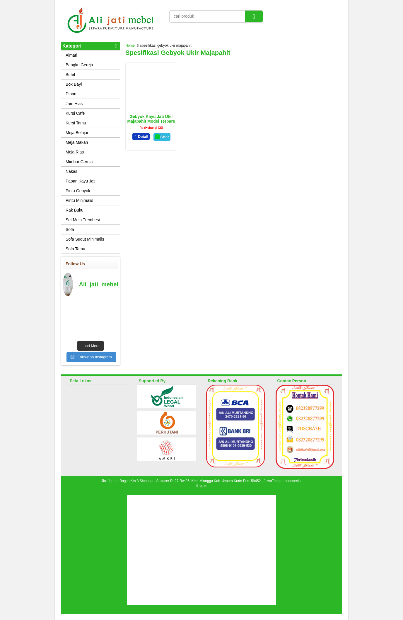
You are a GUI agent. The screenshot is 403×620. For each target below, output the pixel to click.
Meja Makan (77, 142)
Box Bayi (74, 84)
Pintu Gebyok (78, 190)
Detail (141, 136)
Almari (71, 55)
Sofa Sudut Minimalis (85, 239)
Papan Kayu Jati (80, 181)
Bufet (70, 74)
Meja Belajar (77, 132)
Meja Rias (75, 152)
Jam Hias (74, 103)
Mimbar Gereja (79, 161)
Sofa (70, 229)
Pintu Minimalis (79, 200)
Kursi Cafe (75, 113)
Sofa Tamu (75, 248)
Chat (162, 137)
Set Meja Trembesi (83, 219)
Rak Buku (74, 210)
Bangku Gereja (79, 64)
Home (130, 45)
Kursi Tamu (76, 123)
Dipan (71, 94)
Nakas (71, 171)
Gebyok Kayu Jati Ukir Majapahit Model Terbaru (151, 119)
